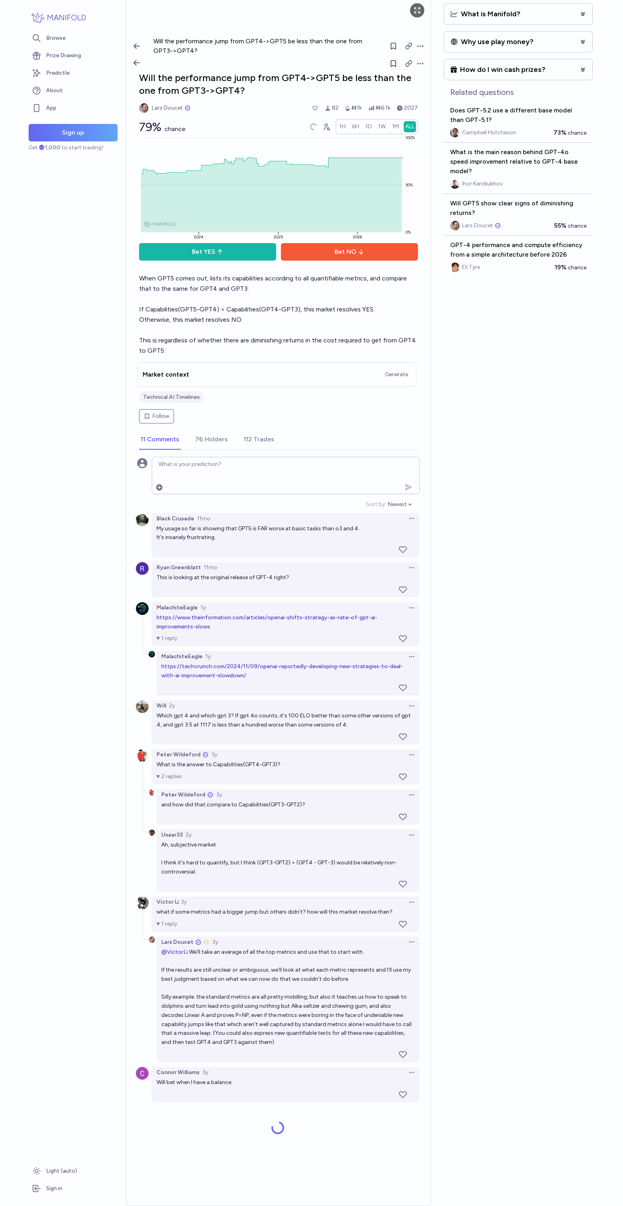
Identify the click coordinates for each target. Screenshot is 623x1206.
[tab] (160, 440)
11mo (204, 518)
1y (203, 607)
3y (214, 754)
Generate (396, 374)
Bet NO (349, 251)
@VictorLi (174, 952)
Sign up (73, 132)
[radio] (342, 126)
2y (172, 705)
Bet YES (207, 251)
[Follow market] (393, 63)
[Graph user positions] (326, 126)
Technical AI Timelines (171, 397)
